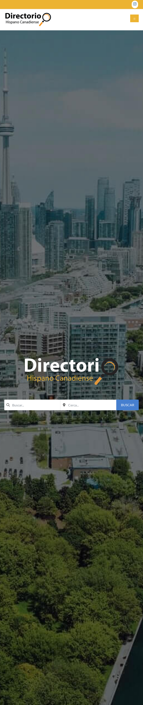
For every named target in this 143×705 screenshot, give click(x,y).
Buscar (127, 405)
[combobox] (32, 405)
